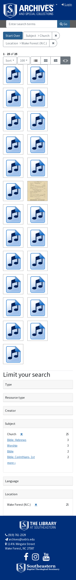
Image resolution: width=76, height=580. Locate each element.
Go (63, 24)
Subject (10, 424)
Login (67, 4)
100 (25, 60)
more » (11, 463)
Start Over (13, 36)
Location (11, 494)
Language (12, 481)
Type (8, 384)
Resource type (15, 397)
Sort (9, 60)
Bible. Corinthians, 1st (21, 457)
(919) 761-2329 (15, 535)
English (50, 5)
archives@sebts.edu (20, 539)
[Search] (31, 24)
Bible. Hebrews (16, 440)
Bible (10, 451)
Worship (12, 445)
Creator (10, 410)
